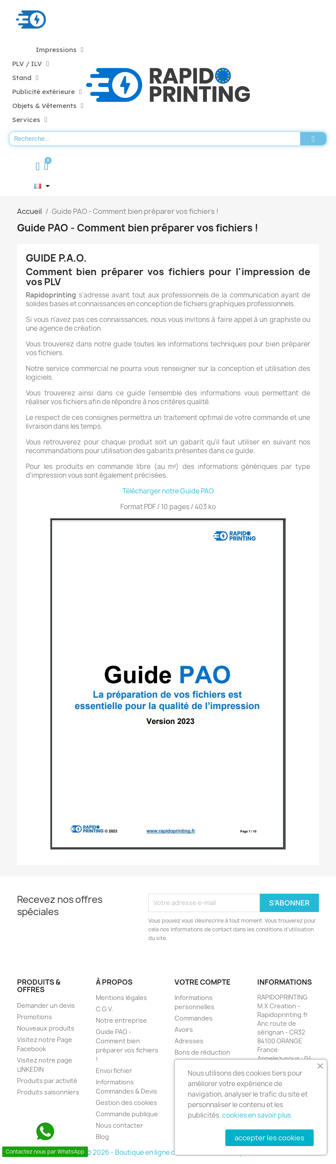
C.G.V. (104, 1009)
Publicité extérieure (47, 92)
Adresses (189, 1041)
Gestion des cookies (126, 1102)
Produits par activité (47, 1081)
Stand (25, 78)
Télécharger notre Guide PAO (168, 491)
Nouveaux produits (45, 1028)
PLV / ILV (30, 64)
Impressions (60, 50)
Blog (102, 1137)
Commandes (194, 1018)
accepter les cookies (269, 1138)
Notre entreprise (121, 1020)
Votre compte (203, 982)
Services (29, 120)
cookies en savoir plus (256, 1115)
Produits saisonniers (48, 1092)
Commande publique (127, 1114)
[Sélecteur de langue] (43, 186)
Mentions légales (121, 997)
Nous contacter (119, 1125)
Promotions (34, 1017)
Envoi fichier (114, 1070)
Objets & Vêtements (48, 106)
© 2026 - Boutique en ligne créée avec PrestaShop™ (168, 1152)
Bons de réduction (202, 1052)
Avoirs (184, 1029)
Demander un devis (46, 1005)
